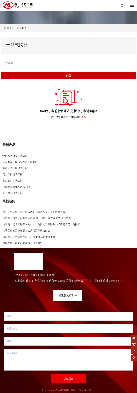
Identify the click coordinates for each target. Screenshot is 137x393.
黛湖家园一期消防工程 (14, 168)
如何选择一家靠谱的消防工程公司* (21, 243)
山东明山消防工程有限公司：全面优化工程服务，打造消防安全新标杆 (41, 224)
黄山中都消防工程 (12, 193)
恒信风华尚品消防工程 (14, 155)
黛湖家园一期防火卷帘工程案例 (19, 161)
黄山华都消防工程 (12, 174)
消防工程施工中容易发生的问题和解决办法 (26, 230)
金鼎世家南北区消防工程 (16, 186)
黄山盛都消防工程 (12, 180)
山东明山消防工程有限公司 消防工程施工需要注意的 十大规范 (36, 218)
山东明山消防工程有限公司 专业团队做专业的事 (28, 236)
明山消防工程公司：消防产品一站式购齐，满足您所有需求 (34, 211)
